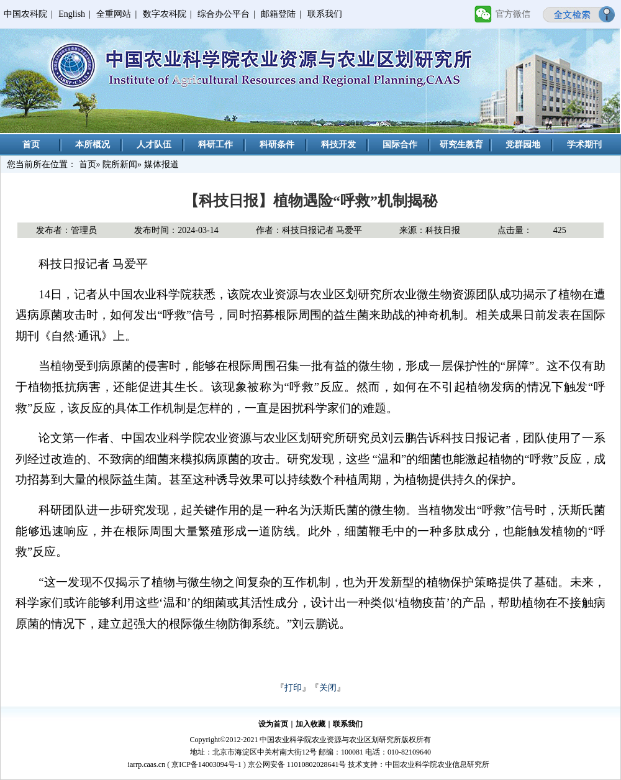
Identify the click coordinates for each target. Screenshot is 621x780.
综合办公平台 (223, 14)
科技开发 (338, 144)
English (71, 14)
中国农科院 (25, 14)
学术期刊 (584, 144)
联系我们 (324, 14)
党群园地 (522, 144)
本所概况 (92, 144)
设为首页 (273, 724)
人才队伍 (154, 144)
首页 (31, 144)
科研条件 (277, 144)
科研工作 (215, 144)
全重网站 (113, 14)
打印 (293, 687)
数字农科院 (164, 14)
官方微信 (513, 14)
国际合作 (400, 144)
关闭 (328, 687)
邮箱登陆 (278, 14)
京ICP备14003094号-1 (206, 764)
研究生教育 (461, 144)
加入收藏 (310, 724)
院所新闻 (119, 164)
